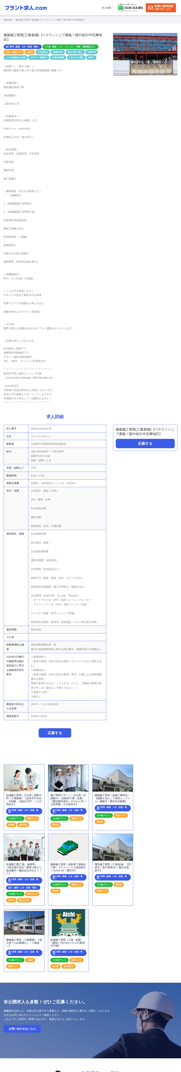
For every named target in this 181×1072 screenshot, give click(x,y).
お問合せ (131, 1020)
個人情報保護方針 (162, 1020)
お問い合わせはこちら (22, 959)
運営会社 (144, 1020)
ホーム (76, 1020)
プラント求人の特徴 (113, 1020)
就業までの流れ (91, 1020)
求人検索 (106, 7)
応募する (145, 444)
